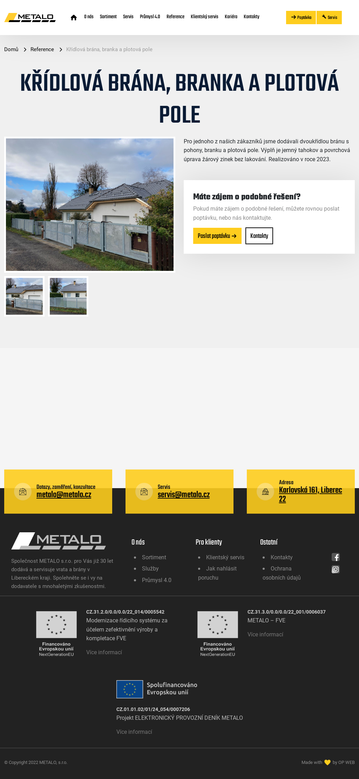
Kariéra (231, 16)
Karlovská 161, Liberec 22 (310, 526)
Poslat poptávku (217, 236)
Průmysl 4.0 (150, 16)
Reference (175, 16)
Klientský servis (204, 16)
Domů (12, 49)
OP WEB (346, 762)
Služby (150, 568)
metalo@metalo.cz (63, 525)
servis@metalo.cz (184, 525)
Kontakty (251, 16)
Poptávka (301, 17)
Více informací (104, 652)
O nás (89, 16)
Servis (128, 16)
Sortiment (108, 16)
